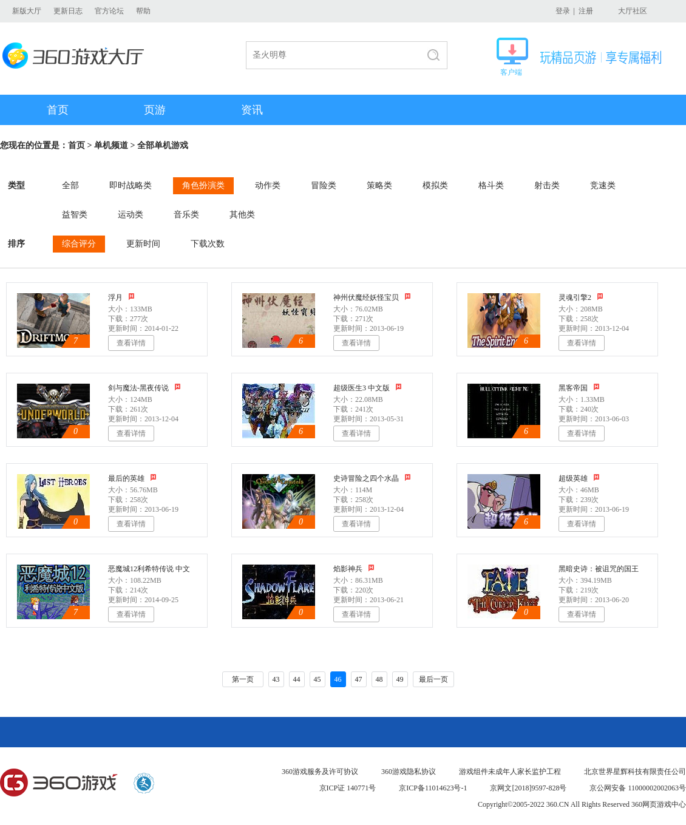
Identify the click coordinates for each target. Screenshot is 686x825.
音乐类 (186, 214)
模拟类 (435, 185)
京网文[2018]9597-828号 (528, 788)
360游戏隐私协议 (408, 771)
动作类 (267, 185)
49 (400, 679)
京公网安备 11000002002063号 (637, 788)
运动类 (130, 214)
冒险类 (323, 185)
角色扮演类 (203, 185)
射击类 (547, 185)
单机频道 (111, 145)
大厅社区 (632, 11)
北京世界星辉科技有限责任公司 (635, 771)
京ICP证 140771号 (347, 788)
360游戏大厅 (77, 55)
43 (276, 679)
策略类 (379, 185)
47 (358, 679)
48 (379, 679)
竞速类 (603, 185)
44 (297, 679)
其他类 (242, 214)
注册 (586, 11)
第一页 (243, 679)
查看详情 (131, 343)
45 (317, 679)
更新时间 (143, 243)
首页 (58, 110)
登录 (562, 11)
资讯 (252, 110)
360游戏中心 (59, 783)
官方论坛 (109, 11)
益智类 (74, 214)
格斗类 (491, 185)
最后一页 (433, 679)
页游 (155, 110)
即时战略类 (130, 185)
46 (338, 679)
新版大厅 (26, 11)
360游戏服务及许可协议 (320, 771)
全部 (70, 185)
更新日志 (68, 11)
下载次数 (208, 243)
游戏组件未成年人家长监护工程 (510, 771)
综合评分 (79, 243)
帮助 (143, 11)
